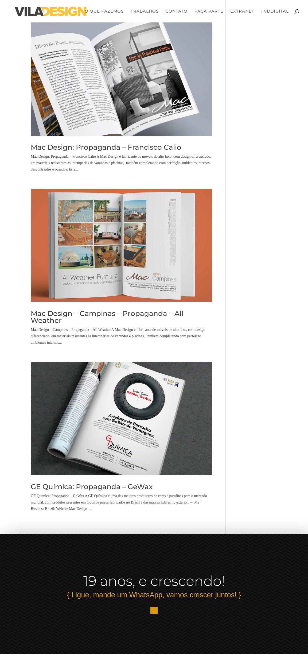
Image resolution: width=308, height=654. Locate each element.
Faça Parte (208, 11)
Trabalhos (145, 11)
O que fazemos (104, 11)
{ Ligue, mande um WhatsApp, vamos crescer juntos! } (154, 595)
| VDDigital (275, 11)
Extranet (242, 11)
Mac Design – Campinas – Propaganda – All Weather (107, 317)
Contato (177, 11)
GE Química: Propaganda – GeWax (92, 486)
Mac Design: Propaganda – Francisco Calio (106, 147)
